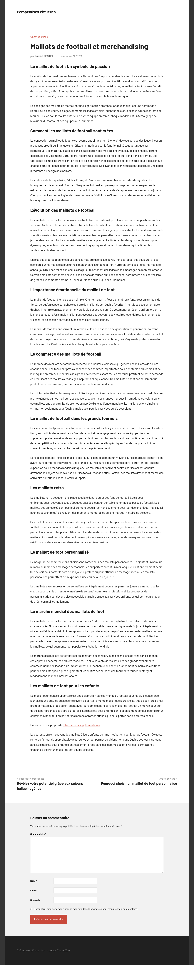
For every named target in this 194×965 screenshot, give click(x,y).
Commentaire (38, 834)
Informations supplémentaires (81, 725)
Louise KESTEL (44, 56)
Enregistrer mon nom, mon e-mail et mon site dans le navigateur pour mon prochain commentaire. (86, 908)
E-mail (34, 890)
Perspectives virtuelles (45, 11)
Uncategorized (39, 36)
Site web (35, 900)
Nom (33, 880)
